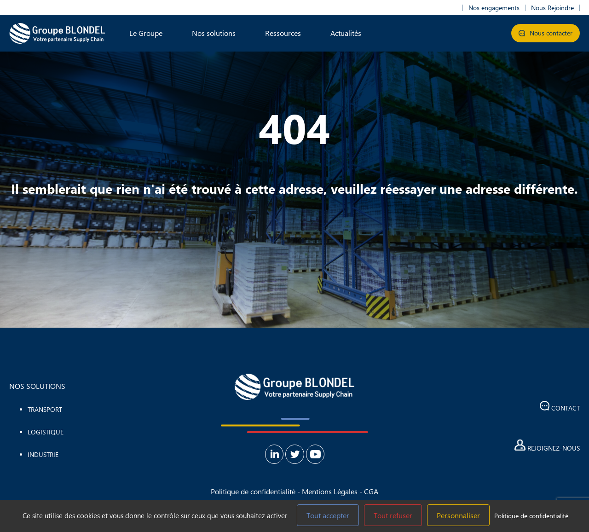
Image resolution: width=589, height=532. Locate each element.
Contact (560, 406)
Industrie (43, 454)
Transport (45, 409)
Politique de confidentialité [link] (531, 515)
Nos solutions (214, 33)
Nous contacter (545, 33)
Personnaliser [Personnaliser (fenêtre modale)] (458, 515)
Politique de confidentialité (253, 491)
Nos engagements (494, 8)
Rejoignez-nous (547, 445)
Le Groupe (145, 33)
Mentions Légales (330, 491)
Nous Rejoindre (552, 8)
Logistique (46, 432)
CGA (371, 491)
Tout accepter (327, 515)
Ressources (283, 33)
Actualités (345, 33)
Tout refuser (393, 515)
